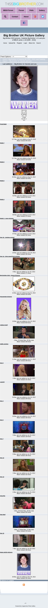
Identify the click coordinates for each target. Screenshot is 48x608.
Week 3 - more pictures (7, 218)
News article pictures (6, 552)
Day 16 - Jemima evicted (7, 237)
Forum (21, 10)
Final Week (3, 124)
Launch (2, 382)
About (26, 17)
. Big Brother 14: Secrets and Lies (20, 61)
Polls (32, 10)
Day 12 (2, 457)
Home (5, 59)
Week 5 (2, 180)
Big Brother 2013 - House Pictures (10, 275)
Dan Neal (2, 514)
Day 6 (1, 363)
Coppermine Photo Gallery (28, 606)
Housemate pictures (6, 296)
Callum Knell (4, 325)
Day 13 (2, 476)
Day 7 (1, 438)
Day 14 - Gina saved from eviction (10, 256)
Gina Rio (2, 495)
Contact (15, 17)
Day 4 (1, 401)
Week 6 (2, 162)
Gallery (42, 10)
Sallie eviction (4, 344)
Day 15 (2, 533)
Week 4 (2, 199)
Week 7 (2, 143)
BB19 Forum (8, 10)
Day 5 (1, 420)
